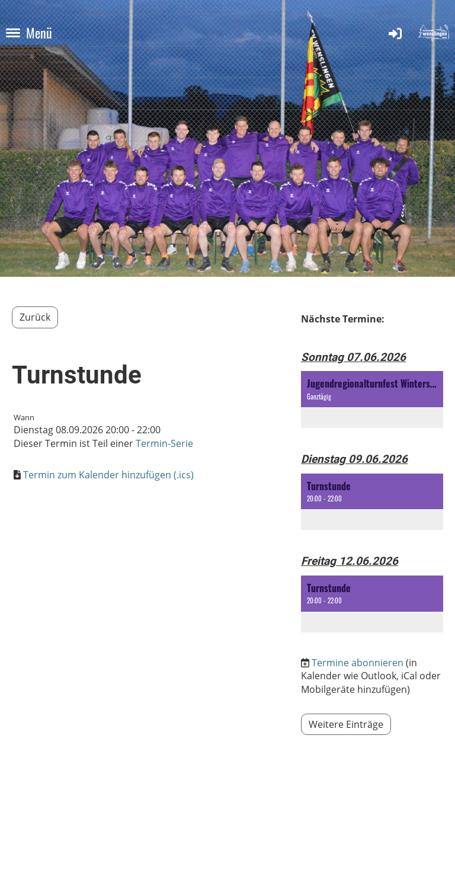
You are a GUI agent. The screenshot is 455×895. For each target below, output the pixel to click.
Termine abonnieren (357, 662)
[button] (372, 399)
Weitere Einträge (346, 724)
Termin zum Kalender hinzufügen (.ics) (108, 474)
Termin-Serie (164, 443)
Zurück (35, 317)
